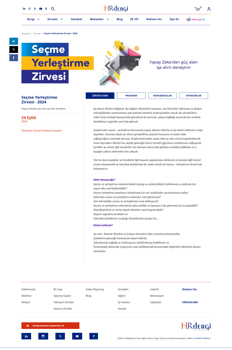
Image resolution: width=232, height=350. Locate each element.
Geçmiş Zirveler (63, 308)
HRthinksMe (190, 302)
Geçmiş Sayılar (62, 296)
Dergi (31, 19)
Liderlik (154, 289)
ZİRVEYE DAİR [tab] (100, 95)
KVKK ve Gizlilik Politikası (199, 338)
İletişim (25, 302)
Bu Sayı (58, 289)
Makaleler (97, 19)
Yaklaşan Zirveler (64, 302)
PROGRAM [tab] (131, 95)
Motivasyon (157, 296)
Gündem (76, 19)
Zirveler (52, 19)
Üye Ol (174, 19)
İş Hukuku (124, 302)
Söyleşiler (156, 302)
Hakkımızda (28, 289)
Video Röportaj (95, 289)
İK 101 (134, 19)
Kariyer (122, 308)
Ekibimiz (26, 296)
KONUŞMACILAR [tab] (162, 95)
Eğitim (122, 296)
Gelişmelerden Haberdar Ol (45, 325)
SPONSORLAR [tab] (193, 95)
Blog (120, 19)
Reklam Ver (154, 19)
